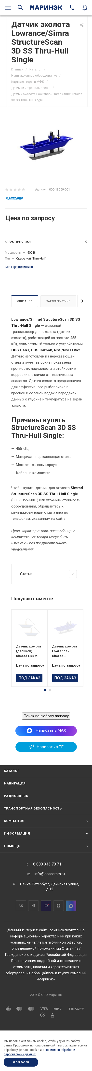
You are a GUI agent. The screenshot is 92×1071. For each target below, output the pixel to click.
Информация (17, 857)
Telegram (33, 929)
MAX (71, 929)
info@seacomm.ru (50, 898)
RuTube (46, 929)
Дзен (58, 929)
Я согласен (21, 1062)
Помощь (12, 870)
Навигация (15, 807)
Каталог (11, 795)
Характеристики (58, 301)
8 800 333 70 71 (47, 888)
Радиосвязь (16, 820)
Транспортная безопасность (33, 832)
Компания (14, 845)
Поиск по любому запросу (46, 740)
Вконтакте (21, 929)
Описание (24, 301)
